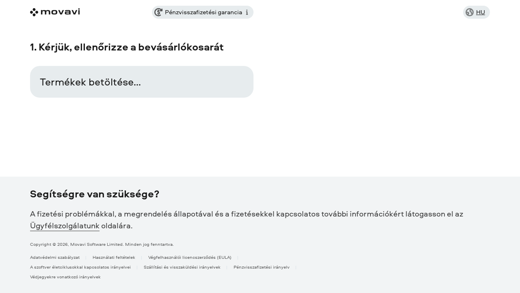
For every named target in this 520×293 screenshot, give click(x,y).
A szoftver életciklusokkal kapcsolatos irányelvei (80, 267)
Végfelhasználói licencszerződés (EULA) (190, 257)
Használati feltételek (114, 257)
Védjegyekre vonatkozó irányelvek (65, 276)
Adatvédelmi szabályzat (55, 257)
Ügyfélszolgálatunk (65, 225)
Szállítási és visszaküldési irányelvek (182, 267)
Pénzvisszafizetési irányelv (262, 267)
